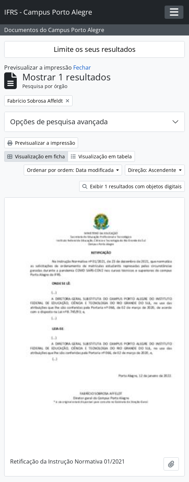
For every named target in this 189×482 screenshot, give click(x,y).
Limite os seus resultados (95, 49)
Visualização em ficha (36, 156)
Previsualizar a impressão (41, 143)
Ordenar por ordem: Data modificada (71, 170)
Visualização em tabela (101, 156)
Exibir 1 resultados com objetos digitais (132, 186)
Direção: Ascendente (152, 170)
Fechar (82, 67)
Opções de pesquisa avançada (59, 121)
